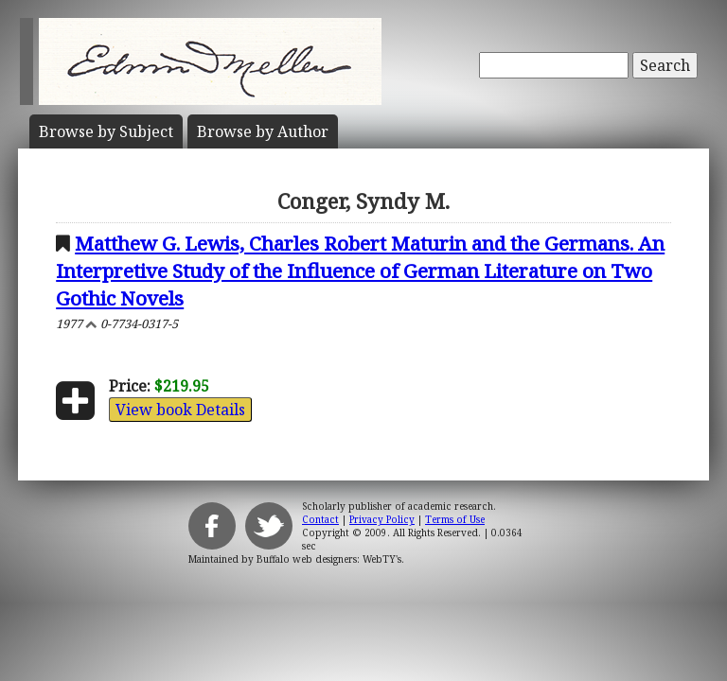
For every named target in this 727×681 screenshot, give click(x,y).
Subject (106, 131)
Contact (320, 519)
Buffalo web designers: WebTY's (329, 559)
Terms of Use (455, 519)
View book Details (180, 409)
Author (262, 131)
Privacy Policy (382, 519)
